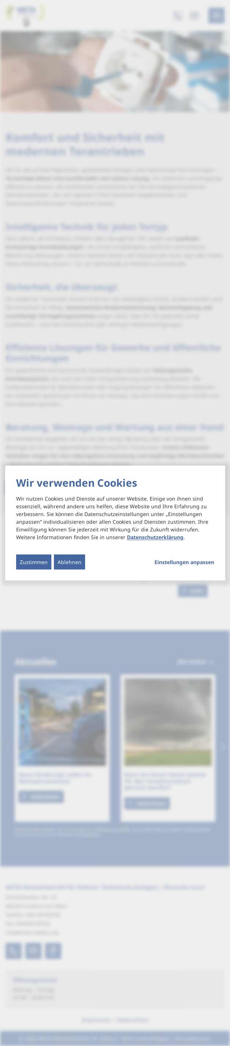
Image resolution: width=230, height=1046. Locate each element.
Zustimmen (34, 561)
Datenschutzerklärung (155, 536)
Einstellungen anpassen (184, 562)
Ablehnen (69, 561)
